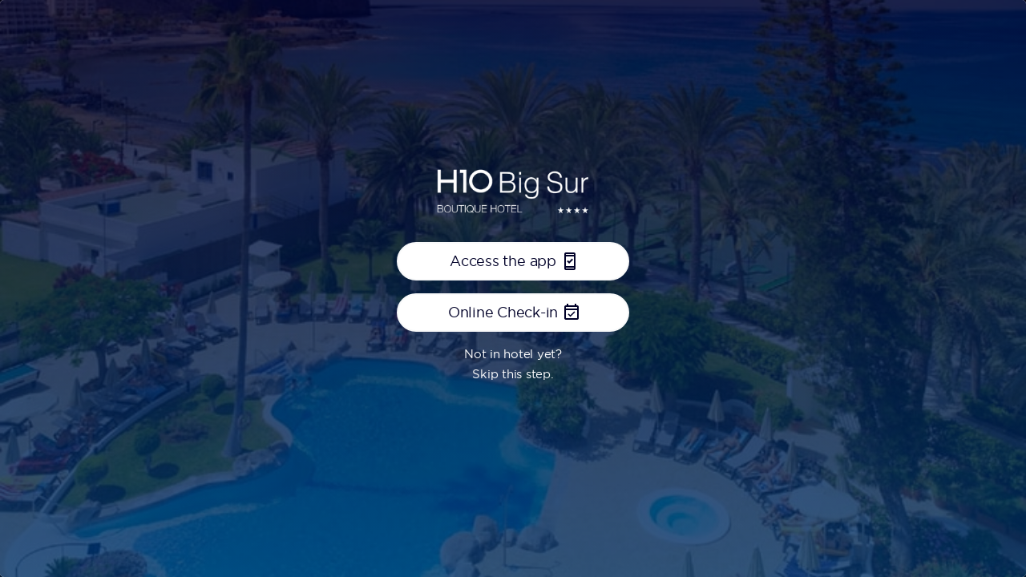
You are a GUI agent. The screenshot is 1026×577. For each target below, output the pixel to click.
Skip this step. (512, 373)
